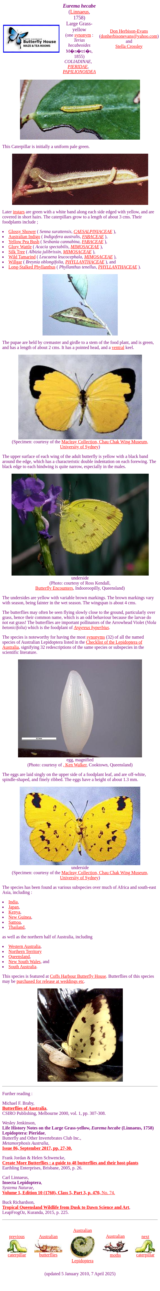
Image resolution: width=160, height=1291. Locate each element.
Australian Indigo (24, 236)
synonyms (96, 637)
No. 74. (58, 1192)
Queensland (19, 956)
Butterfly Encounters (54, 588)
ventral (118, 347)
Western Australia (24, 946)
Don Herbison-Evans (129, 31)
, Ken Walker (75, 764)
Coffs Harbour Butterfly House (78, 976)
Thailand (16, 927)
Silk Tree (16, 251)
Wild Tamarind (21, 256)
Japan (13, 907)
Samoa (14, 922)
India (13, 902)
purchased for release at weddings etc (50, 981)
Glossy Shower (22, 231)
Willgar (15, 261)
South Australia (22, 966)
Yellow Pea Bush (23, 241)
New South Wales (24, 961)
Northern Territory (25, 951)
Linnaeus (79, 12)
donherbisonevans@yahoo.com (129, 36)
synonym (82, 35)
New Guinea (19, 917)
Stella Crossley (129, 46)
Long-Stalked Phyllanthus (31, 267)
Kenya (14, 912)
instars (19, 211)
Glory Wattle (20, 246)
